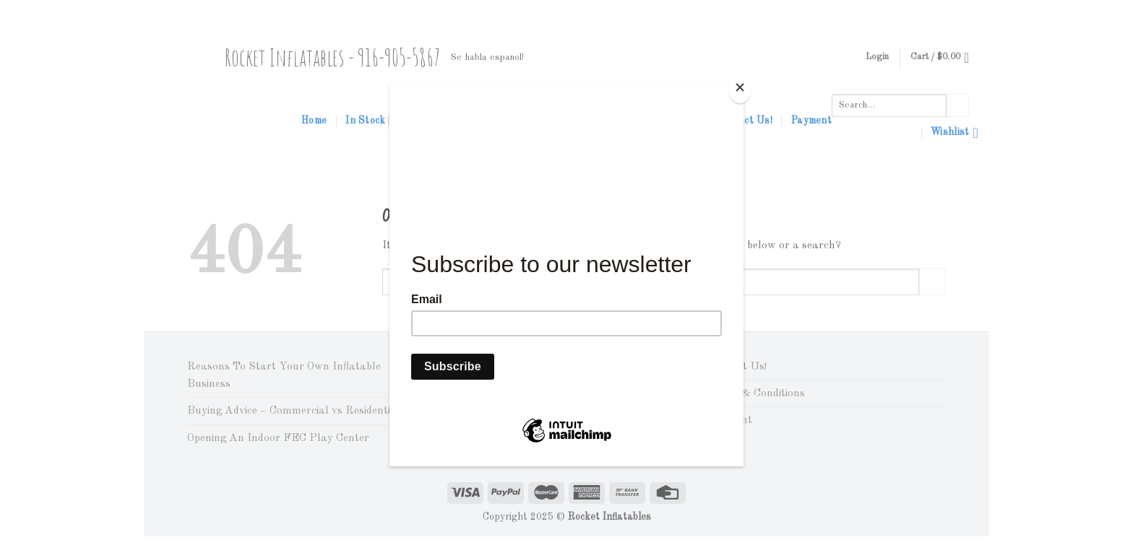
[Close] (740, 90)
